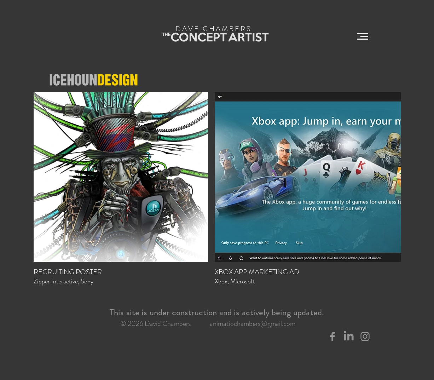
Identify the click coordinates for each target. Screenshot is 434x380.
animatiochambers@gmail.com (252, 323)
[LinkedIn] (349, 336)
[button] (362, 36)
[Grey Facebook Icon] (332, 336)
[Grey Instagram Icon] (365, 336)
